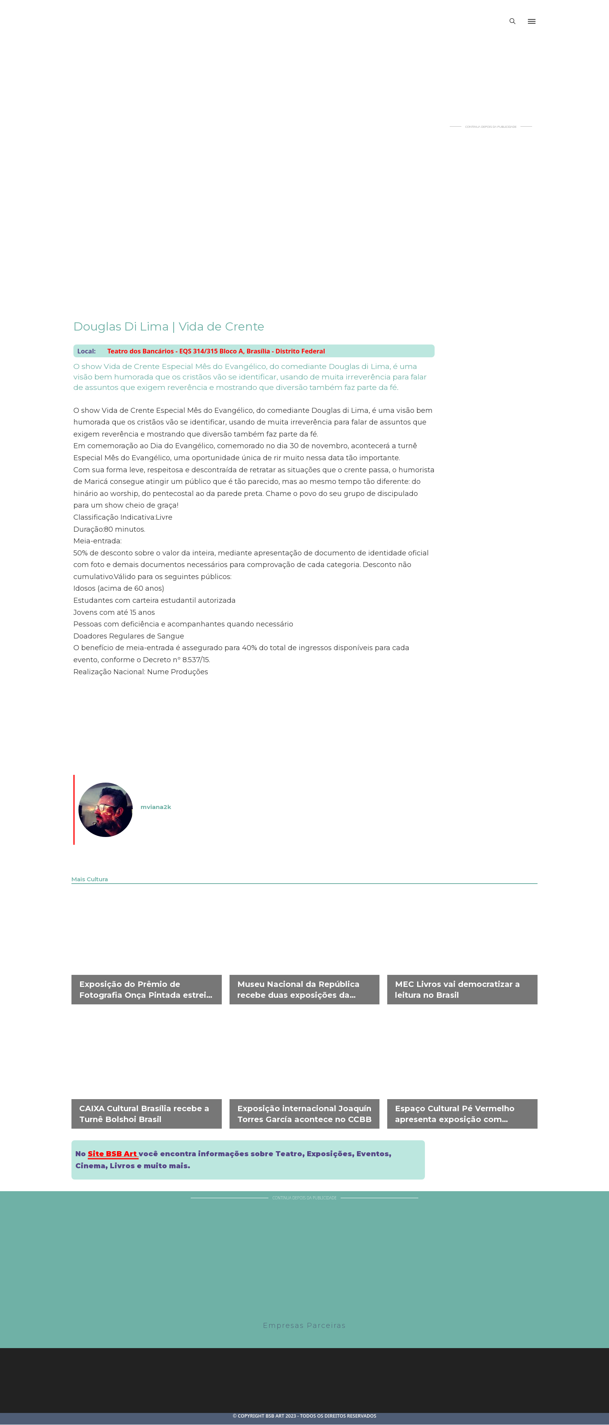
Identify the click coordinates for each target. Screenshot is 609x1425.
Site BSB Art (113, 1154)
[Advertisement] (490, 245)
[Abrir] (532, 21)
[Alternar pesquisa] (512, 21)
